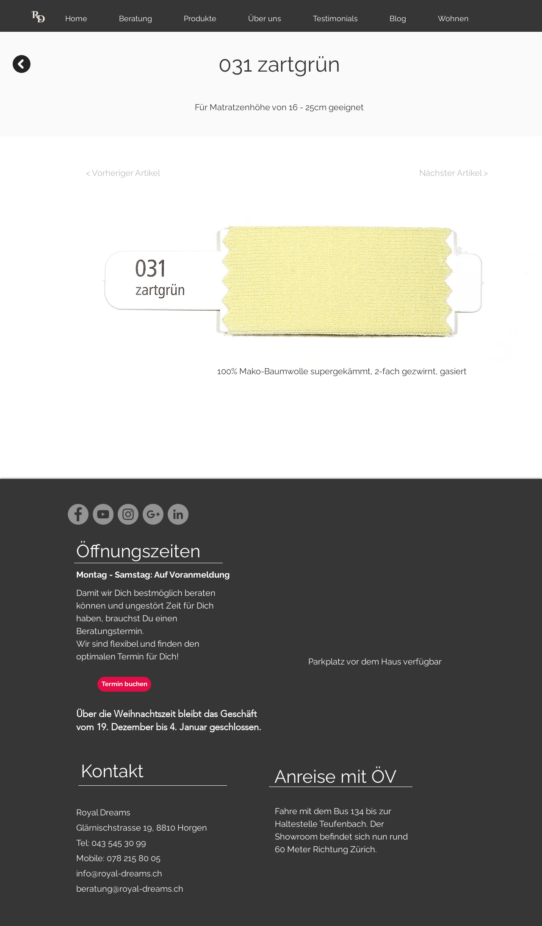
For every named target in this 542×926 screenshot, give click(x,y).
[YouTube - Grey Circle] (103, 514)
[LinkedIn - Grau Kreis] (178, 514)
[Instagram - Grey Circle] (128, 514)
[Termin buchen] (124, 684)
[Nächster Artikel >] (453, 172)
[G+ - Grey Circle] (153, 514)
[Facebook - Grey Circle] (78, 514)
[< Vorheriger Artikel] (123, 172)
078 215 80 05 (133, 858)
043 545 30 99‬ (119, 843)
